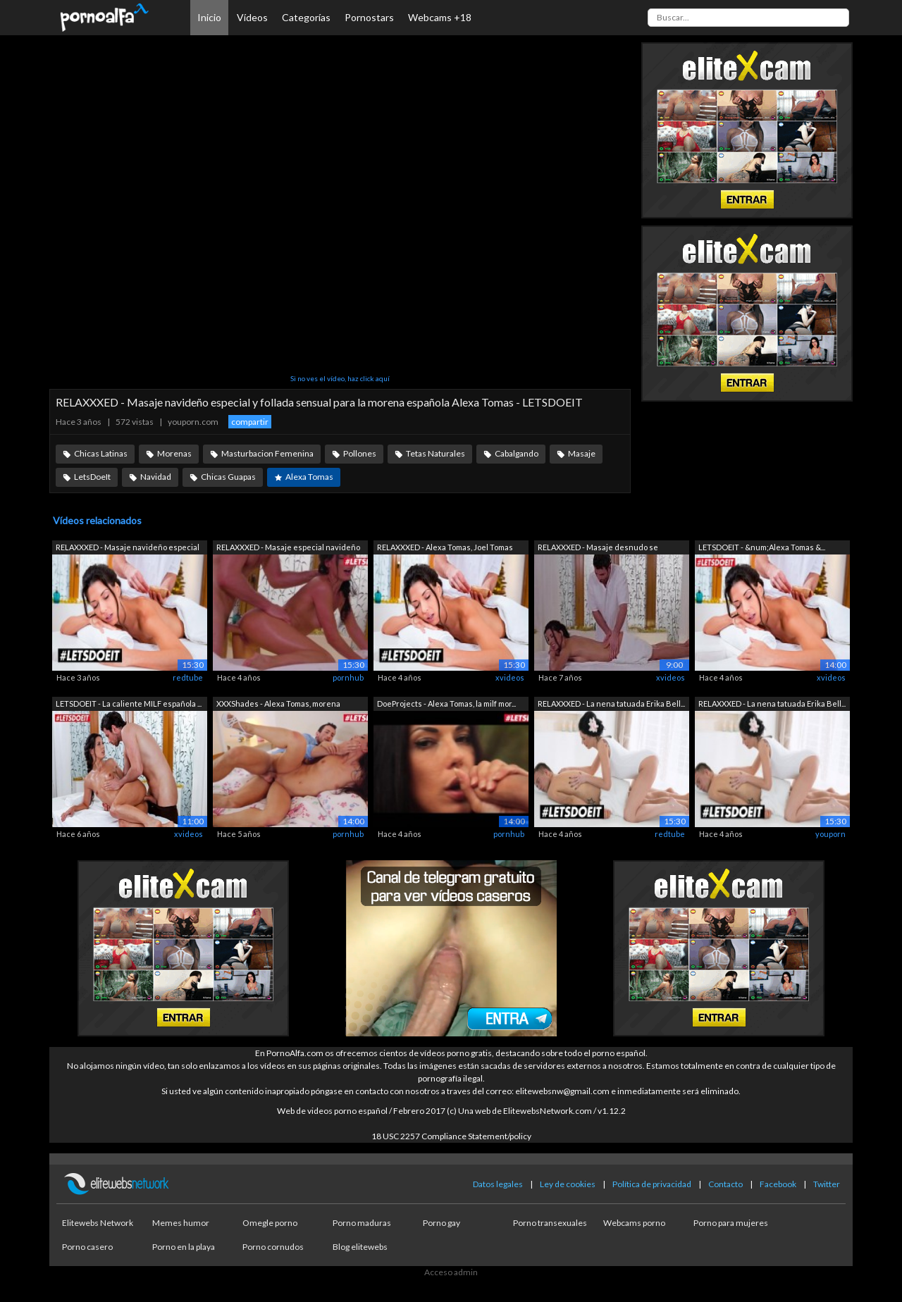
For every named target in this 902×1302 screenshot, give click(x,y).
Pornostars (369, 17)
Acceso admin (451, 1272)
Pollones (359, 453)
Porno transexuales (550, 1222)
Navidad (155, 476)
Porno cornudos (273, 1246)
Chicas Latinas (101, 453)
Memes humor (180, 1222)
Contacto (725, 1184)
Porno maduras (362, 1222)
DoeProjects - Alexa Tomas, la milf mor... (446, 703)
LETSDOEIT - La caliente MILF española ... (129, 703)
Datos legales (498, 1184)
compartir (249, 421)
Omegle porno (269, 1222)
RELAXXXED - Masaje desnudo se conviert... (598, 548)
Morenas (174, 453)
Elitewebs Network (97, 1222)
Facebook (778, 1184)
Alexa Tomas (309, 476)
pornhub (348, 677)
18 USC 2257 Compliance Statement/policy (451, 1136)
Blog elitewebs (360, 1246)
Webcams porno (634, 1222)
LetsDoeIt (92, 476)
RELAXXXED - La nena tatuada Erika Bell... (611, 703)
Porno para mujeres (730, 1222)
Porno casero (87, 1246)
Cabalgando (516, 453)
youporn (830, 833)
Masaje (581, 453)
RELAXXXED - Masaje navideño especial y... (127, 548)
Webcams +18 (439, 17)
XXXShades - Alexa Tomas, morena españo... (278, 705)
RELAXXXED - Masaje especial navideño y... (288, 548)
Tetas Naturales (435, 453)
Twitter (826, 1184)
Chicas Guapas (228, 476)
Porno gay (441, 1222)
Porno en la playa (183, 1246)
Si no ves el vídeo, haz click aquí (340, 378)
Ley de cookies (567, 1184)
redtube (188, 677)
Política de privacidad (651, 1184)
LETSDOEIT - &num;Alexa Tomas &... (761, 547)
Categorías (306, 17)
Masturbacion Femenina (267, 453)
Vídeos (252, 17)
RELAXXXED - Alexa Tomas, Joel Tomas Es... (445, 548)
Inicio (209, 17)
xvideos (509, 677)
